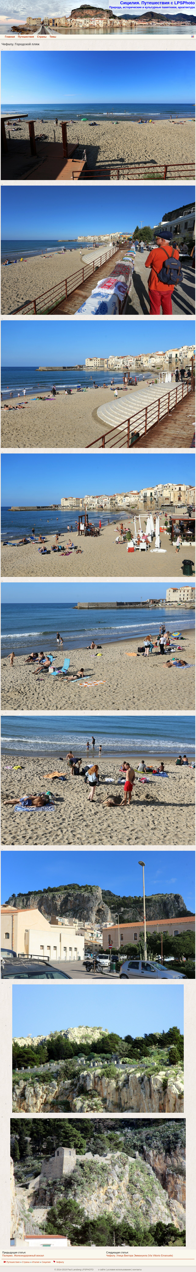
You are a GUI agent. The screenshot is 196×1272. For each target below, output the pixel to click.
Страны (41, 36)
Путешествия (26, 36)
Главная (10, 36)
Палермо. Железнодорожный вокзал (23, 1255)
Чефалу (60, 1262)
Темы (53, 36)
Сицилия (46, 1262)
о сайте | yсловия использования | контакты (120, 1269)
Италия (36, 1262)
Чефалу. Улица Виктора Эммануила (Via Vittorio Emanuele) (139, 1255)
